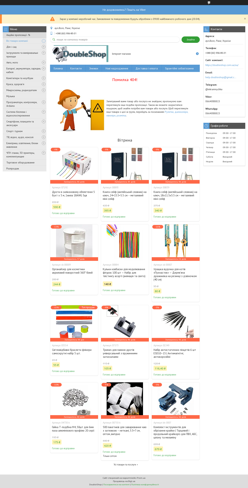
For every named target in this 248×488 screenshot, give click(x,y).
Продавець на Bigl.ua (124, 481)
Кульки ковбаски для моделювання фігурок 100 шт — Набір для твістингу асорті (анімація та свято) (124, 272)
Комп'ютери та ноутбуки (19, 78)
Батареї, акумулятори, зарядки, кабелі (23, 70)
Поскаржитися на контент (116, 484)
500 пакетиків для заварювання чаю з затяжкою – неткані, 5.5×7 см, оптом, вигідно (124, 430)
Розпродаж (12, 168)
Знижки (93, 68)
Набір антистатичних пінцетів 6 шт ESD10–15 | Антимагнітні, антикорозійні (175, 353)
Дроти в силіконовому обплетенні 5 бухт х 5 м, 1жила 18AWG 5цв (73, 193)
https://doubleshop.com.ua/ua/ (222, 65)
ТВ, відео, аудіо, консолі (19, 137)
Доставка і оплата (147, 68)
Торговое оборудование (20, 162)
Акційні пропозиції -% (18, 35)
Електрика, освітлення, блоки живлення (22, 145)
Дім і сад (11, 46)
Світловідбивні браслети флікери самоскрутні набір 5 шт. (72, 351)
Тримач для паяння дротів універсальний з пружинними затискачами (120, 353)
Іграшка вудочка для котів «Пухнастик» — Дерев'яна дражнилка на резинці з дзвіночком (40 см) (175, 274)
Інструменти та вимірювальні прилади (22, 54)
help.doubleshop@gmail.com (221, 77)
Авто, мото (12, 62)
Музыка (10, 96)
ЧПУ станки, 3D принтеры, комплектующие (20, 154)
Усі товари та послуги (125, 464)
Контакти (76, 68)
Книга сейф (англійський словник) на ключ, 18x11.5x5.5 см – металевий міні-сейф (175, 195)
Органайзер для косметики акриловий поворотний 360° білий (72, 270)
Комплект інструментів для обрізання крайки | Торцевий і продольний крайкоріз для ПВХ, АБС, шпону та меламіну (175, 432)
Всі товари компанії (17, 40)
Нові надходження (117, 68)
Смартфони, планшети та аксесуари (20, 123)
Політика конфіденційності (145, 484)
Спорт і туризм (14, 131)
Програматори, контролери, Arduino (21, 104)
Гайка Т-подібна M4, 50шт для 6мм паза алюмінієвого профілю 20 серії (73, 428)
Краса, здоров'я (15, 84)
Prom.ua (141, 478)
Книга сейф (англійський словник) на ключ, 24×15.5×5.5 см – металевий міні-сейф (124, 195)
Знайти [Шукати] (191, 39)
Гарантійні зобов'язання (179, 68)
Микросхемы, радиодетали (21, 90)
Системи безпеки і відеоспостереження (18, 113)
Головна (58, 68)
